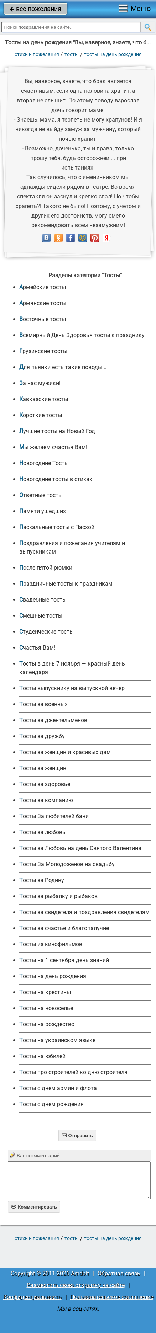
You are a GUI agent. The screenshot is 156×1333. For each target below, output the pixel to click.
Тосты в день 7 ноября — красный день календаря (72, 668)
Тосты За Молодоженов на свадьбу (67, 864)
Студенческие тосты (46, 631)
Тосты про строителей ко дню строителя (73, 1072)
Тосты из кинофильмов (50, 944)
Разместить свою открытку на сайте (76, 1285)
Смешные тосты (40, 615)
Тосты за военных (43, 704)
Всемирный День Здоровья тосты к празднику (82, 335)
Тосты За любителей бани (54, 816)
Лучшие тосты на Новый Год (57, 431)
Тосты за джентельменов (53, 720)
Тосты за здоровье (44, 784)
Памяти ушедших (42, 511)
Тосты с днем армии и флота (58, 1088)
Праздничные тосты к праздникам (66, 583)
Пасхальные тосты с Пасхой (56, 527)
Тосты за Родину (41, 880)
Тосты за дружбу (42, 736)
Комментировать (34, 1207)
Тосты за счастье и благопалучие (64, 928)
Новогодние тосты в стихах (55, 479)
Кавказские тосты (43, 399)
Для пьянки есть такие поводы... (62, 367)
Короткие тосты (40, 415)
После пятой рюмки (45, 567)
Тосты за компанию (46, 800)
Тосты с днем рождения (51, 1104)
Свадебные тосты (43, 599)
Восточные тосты (42, 319)
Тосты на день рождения (113, 54)
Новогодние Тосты (44, 463)
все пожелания (35, 8)
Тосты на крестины (45, 992)
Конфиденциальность (32, 1297)
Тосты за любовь (42, 832)
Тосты (71, 54)
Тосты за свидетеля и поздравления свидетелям (84, 912)
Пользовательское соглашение (111, 1297)
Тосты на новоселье (46, 1008)
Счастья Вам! (37, 647)
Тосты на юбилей (42, 1056)
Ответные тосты (41, 495)
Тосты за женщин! (43, 768)
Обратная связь (119, 1273)
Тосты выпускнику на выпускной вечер (72, 688)
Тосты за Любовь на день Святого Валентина (80, 848)
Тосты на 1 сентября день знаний (64, 960)
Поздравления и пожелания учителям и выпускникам (72, 547)
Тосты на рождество (46, 1024)
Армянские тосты (42, 303)
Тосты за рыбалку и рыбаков (58, 896)
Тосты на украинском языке (57, 1040)
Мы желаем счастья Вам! (53, 447)
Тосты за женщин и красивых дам (65, 752)
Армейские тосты (42, 287)
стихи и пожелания (37, 54)
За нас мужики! (40, 383)
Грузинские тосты (43, 351)
